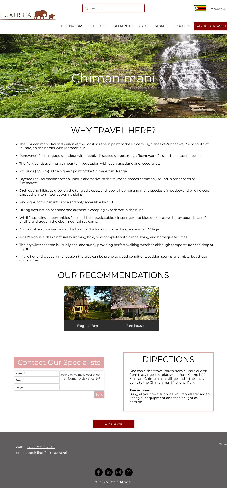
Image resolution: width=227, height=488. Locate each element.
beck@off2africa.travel (47, 453)
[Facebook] (99, 472)
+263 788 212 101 (41, 447)
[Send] (99, 394)
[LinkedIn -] (109, 472)
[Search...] (113, 8)
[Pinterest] (129, 472)
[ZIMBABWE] (113, 424)
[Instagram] (119, 472)
